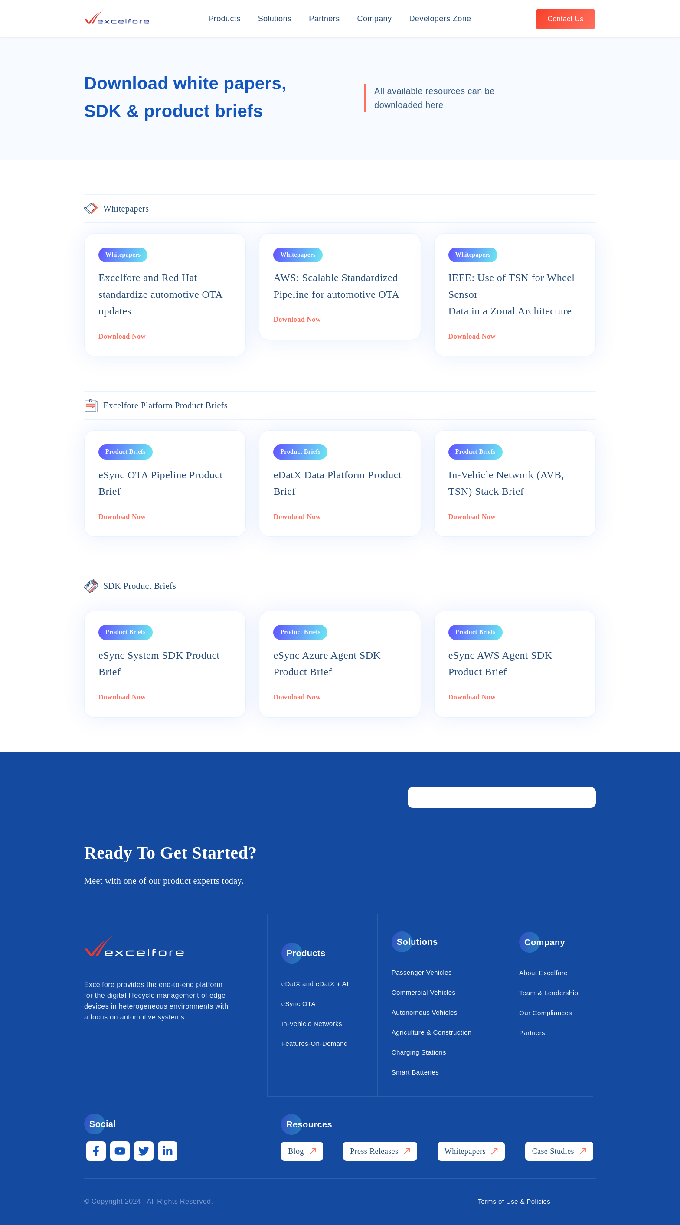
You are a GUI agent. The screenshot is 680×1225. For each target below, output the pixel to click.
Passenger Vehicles (422, 972)
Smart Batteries (415, 1072)
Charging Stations (419, 1052)
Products (224, 18)
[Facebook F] (96, 1151)
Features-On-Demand (314, 1043)
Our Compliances (545, 1012)
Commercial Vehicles (424, 992)
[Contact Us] (565, 19)
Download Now (122, 336)
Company (374, 18)
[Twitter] (144, 1151)
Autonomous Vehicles (425, 1012)
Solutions (275, 18)
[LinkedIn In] (167, 1151)
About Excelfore (543, 973)
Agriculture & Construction (432, 1032)
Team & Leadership (548, 992)
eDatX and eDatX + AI (315, 983)
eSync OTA (298, 1003)
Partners (324, 18)
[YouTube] (120, 1151)
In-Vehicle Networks (311, 1023)
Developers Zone (440, 18)
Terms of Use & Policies (514, 1201)
